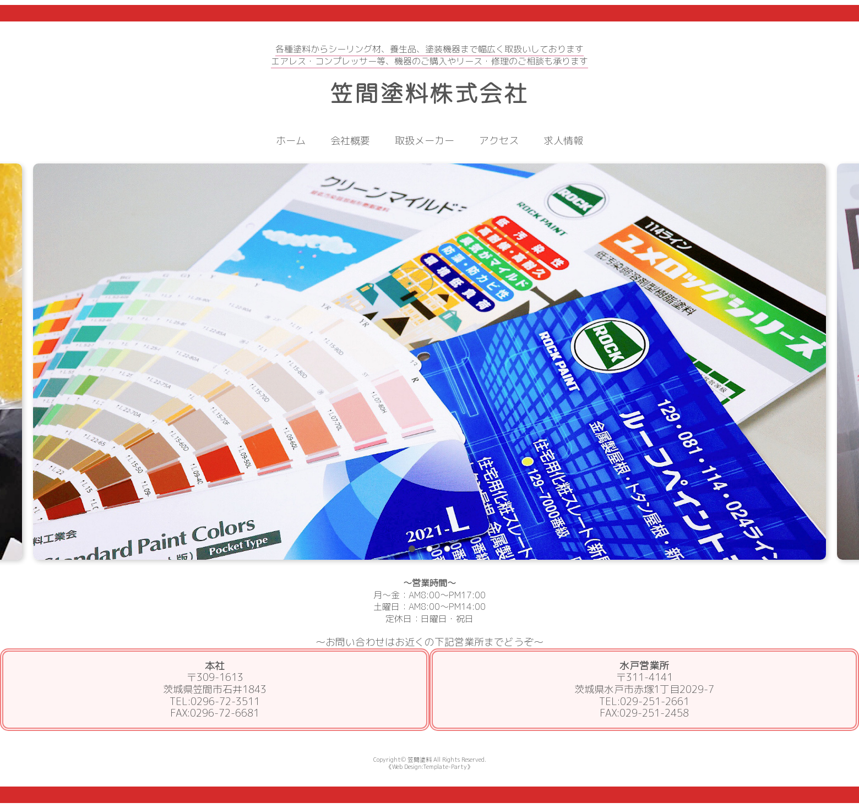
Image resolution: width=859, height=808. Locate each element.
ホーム (291, 141)
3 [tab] (447, 548)
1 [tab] (412, 548)
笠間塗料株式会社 (429, 93)
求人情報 (563, 141)
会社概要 (350, 141)
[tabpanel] (429, 361)
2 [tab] (429, 548)
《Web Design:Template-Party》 (429, 766)
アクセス (499, 141)
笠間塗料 (419, 759)
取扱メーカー (424, 141)
